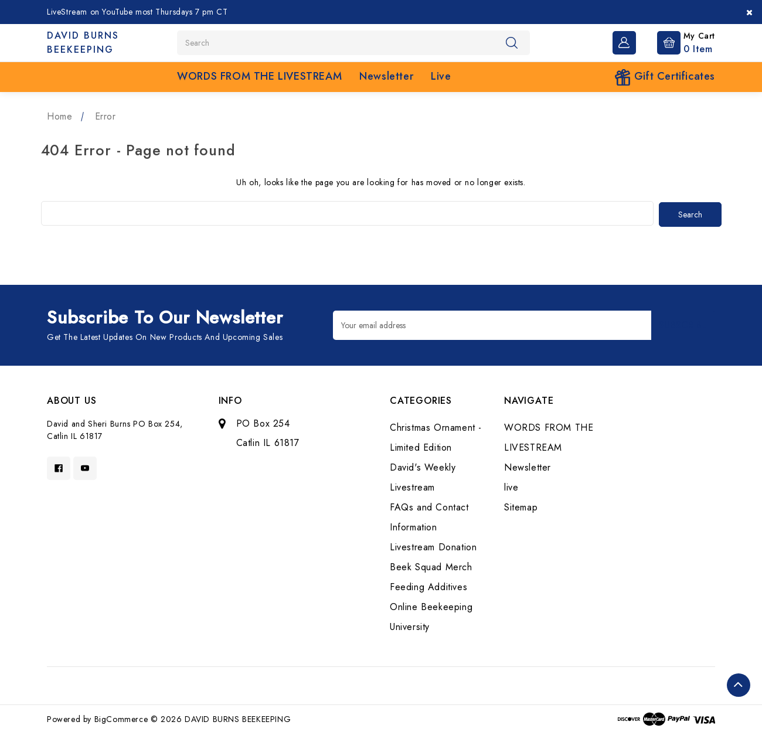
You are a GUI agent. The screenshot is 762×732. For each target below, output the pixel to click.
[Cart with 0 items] (676, 41)
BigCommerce (121, 718)
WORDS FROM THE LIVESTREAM (259, 76)
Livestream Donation (433, 546)
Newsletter (386, 76)
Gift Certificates (664, 77)
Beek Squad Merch (431, 566)
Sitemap (521, 506)
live (441, 76)
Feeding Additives (428, 586)
